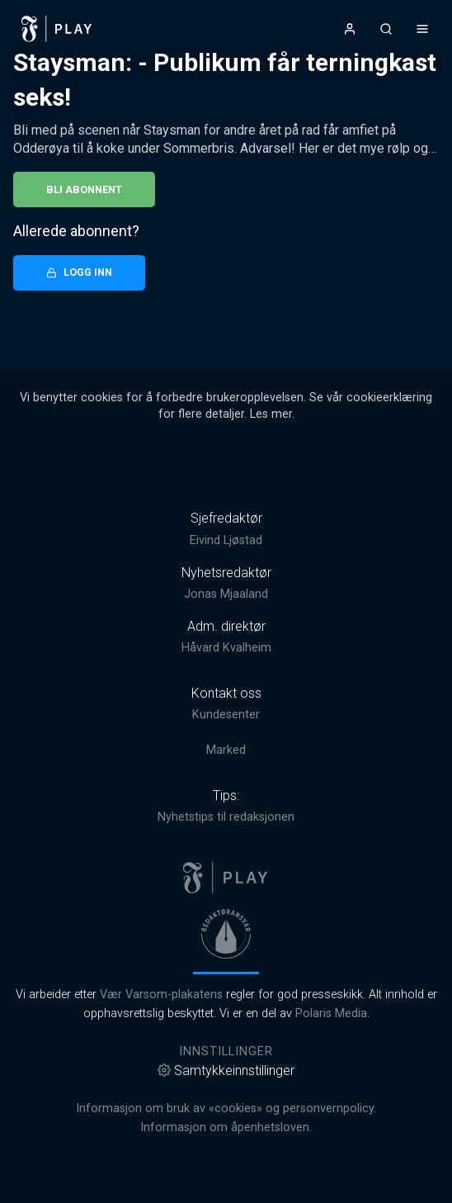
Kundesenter (226, 715)
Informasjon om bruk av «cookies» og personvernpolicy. (226, 1108)
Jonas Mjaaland (226, 594)
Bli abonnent (84, 189)
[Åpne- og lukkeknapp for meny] (422, 28)
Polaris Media (331, 1013)
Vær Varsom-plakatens (161, 995)
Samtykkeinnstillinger (226, 1070)
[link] (57, 29)
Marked (226, 750)
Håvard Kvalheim (226, 648)
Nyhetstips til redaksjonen (226, 817)
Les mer (271, 414)
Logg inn (79, 272)
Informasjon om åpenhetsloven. (226, 1127)
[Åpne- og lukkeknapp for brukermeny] (349, 28)
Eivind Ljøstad (226, 540)
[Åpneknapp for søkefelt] (386, 28)
